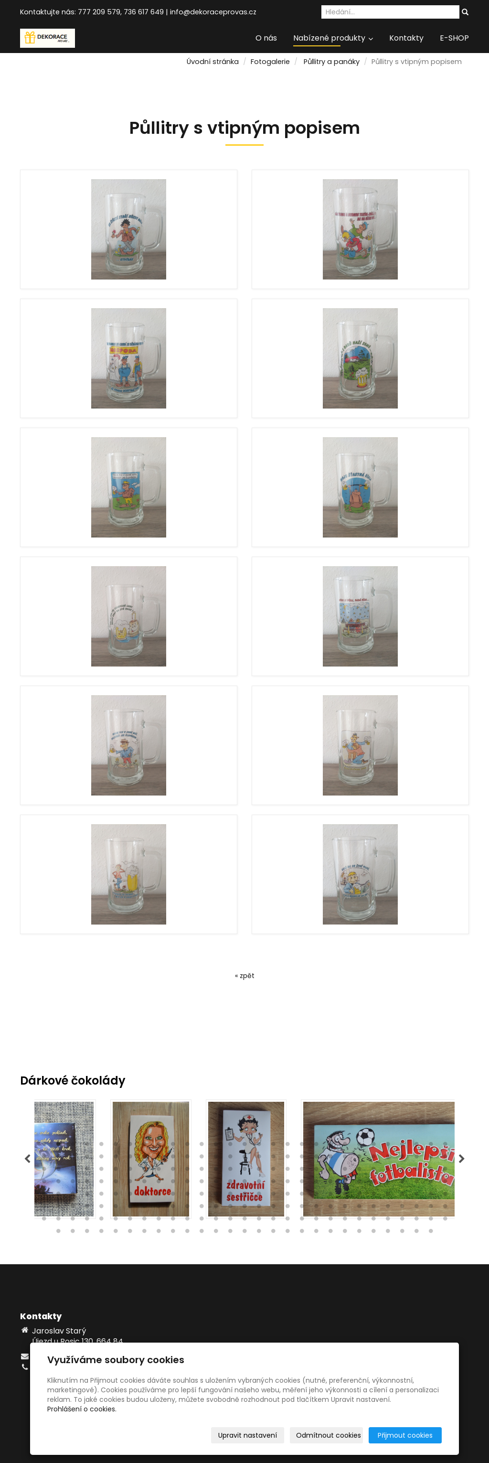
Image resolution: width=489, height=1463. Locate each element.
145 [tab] (445, 1196)
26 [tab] (402, 1146)
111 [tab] (373, 1183)
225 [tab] (359, 1233)
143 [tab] (416, 1196)
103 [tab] (259, 1183)
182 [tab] (144, 1221)
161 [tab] (259, 1208)
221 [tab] (302, 1233)
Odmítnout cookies (328, 1435)
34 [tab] (101, 1158)
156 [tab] (187, 1208)
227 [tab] (388, 1233)
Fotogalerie (270, 61)
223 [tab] (330, 1233)
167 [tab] (345, 1208)
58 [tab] (445, 1158)
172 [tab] (416, 1208)
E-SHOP (454, 37)
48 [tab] (302, 1158)
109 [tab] (345, 1183)
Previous (27, 1159)
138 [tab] (345, 1196)
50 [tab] (330, 1158)
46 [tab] (273, 1158)
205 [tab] (72, 1233)
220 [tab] (287, 1233)
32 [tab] (72, 1158)
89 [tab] (58, 1183)
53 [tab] (373, 1158)
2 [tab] (58, 1146)
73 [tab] (244, 1171)
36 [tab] (130, 1158)
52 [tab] (359, 1158)
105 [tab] (287, 1183)
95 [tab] (144, 1183)
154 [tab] (158, 1208)
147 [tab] (58, 1208)
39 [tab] (173, 1158)
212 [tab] (173, 1233)
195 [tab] (330, 1221)
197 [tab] (359, 1221)
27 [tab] (416, 1146)
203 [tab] (445, 1221)
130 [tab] (230, 1196)
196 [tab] (345, 1221)
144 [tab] (431, 1196)
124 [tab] (144, 1196)
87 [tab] (445, 1171)
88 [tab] (44, 1183)
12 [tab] (201, 1146)
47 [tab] (287, 1158)
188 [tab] (230, 1221)
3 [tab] (72, 1146)
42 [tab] (216, 1158)
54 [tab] (388, 1158)
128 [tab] (201, 1196)
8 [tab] (144, 1146)
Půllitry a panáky (332, 61)
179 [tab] (101, 1221)
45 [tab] (259, 1158)
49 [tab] (316, 1158)
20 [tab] (316, 1146)
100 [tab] (216, 1183)
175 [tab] (44, 1221)
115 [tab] (431, 1183)
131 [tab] (244, 1196)
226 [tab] (373, 1233)
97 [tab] (173, 1183)
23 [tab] (359, 1146)
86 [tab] (431, 1171)
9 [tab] (158, 1146)
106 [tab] (302, 1183)
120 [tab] (87, 1196)
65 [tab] (130, 1171)
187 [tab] (216, 1221)
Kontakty (406, 37)
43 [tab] (230, 1158)
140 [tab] (373, 1196)
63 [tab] (101, 1171)
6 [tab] (115, 1146)
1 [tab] (44, 1146)
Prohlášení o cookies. (82, 1409)
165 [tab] (316, 1208)
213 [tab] (187, 1233)
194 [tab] (316, 1221)
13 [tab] (216, 1146)
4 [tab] (87, 1146)
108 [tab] (330, 1183)
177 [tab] (72, 1221)
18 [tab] (287, 1146)
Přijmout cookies (405, 1435)
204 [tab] (58, 1233)
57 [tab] (431, 1158)
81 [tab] (359, 1171)
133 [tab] (273, 1196)
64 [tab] (115, 1171)
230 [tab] (431, 1233)
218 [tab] (259, 1233)
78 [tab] (316, 1171)
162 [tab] (273, 1208)
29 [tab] (445, 1146)
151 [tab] (115, 1208)
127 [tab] (187, 1196)
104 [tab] (273, 1183)
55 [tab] (402, 1158)
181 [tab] (130, 1221)
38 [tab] (158, 1158)
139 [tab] (359, 1196)
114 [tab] (416, 1183)
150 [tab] (101, 1208)
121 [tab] (101, 1196)
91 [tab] (87, 1183)
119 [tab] (72, 1196)
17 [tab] (273, 1146)
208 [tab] (115, 1233)
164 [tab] (302, 1208)
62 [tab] (87, 1171)
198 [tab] (373, 1221)
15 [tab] (244, 1146)
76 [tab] (287, 1171)
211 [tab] (158, 1233)
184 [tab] (173, 1221)
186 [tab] (201, 1221)
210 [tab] (144, 1233)
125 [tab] (158, 1196)
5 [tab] (101, 1146)
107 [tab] (316, 1183)
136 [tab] (316, 1196)
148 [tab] (72, 1208)
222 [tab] (316, 1233)
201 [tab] (416, 1221)
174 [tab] (445, 1208)
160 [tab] (244, 1208)
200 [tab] (402, 1221)
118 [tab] (58, 1196)
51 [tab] (345, 1158)
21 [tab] (330, 1146)
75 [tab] (273, 1171)
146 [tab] (44, 1208)
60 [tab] (58, 1171)
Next (462, 1159)
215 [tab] (216, 1233)
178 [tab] (87, 1221)
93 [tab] (115, 1183)
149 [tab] (87, 1208)
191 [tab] (273, 1221)
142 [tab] (402, 1196)
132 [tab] (259, 1196)
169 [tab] (373, 1208)
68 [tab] (173, 1171)
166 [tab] (330, 1208)
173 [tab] (431, 1208)
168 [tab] (359, 1208)
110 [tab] (359, 1183)
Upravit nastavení (247, 1435)
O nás (266, 37)
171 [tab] (402, 1208)
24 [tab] (373, 1146)
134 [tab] (287, 1196)
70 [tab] (201, 1171)
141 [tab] (388, 1196)
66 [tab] (144, 1171)
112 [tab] (388, 1183)
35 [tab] (115, 1158)
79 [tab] (330, 1171)
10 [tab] (173, 1146)
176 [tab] (58, 1221)
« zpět (245, 975)
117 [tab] (44, 1196)
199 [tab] (388, 1221)
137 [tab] (330, 1196)
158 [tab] (216, 1208)
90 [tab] (72, 1183)
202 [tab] (431, 1221)
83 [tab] (388, 1171)
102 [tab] (244, 1183)
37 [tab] (144, 1158)
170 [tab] (388, 1208)
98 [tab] (187, 1183)
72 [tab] (230, 1171)
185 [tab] (187, 1221)
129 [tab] (216, 1196)
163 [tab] (287, 1208)
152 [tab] (130, 1208)
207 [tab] (101, 1233)
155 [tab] (173, 1208)
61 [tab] (72, 1171)
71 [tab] (216, 1171)
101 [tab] (230, 1183)
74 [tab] (259, 1171)
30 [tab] (44, 1158)
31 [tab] (58, 1158)
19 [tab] (302, 1146)
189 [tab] (244, 1221)
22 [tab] (345, 1146)
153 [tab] (144, 1208)
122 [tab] (115, 1196)
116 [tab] (445, 1183)
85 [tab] (416, 1171)
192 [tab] (287, 1221)
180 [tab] (115, 1221)
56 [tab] (416, 1158)
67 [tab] (158, 1171)
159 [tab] (230, 1208)
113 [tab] (402, 1183)
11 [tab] (187, 1146)
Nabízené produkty (333, 37)
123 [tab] (130, 1196)
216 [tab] (230, 1233)
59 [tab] (44, 1171)
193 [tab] (302, 1221)
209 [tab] (130, 1233)
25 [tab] (388, 1146)
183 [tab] (158, 1221)
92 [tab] (101, 1183)
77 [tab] (302, 1171)
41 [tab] (201, 1158)
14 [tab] (230, 1146)
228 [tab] (402, 1233)
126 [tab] (173, 1196)
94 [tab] (130, 1183)
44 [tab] (244, 1158)
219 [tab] (273, 1233)
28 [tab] (431, 1146)
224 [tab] (345, 1233)
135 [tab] (302, 1196)
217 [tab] (244, 1233)
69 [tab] (187, 1171)
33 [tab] (87, 1158)
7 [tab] (130, 1146)
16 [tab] (259, 1146)
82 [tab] (373, 1171)
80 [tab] (345, 1171)
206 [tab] (87, 1233)
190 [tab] (259, 1221)
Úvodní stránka (213, 61)
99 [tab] (201, 1183)
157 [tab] (201, 1208)
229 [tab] (416, 1233)
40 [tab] (187, 1158)
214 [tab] (201, 1233)
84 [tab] (402, 1171)
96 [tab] (158, 1183)
